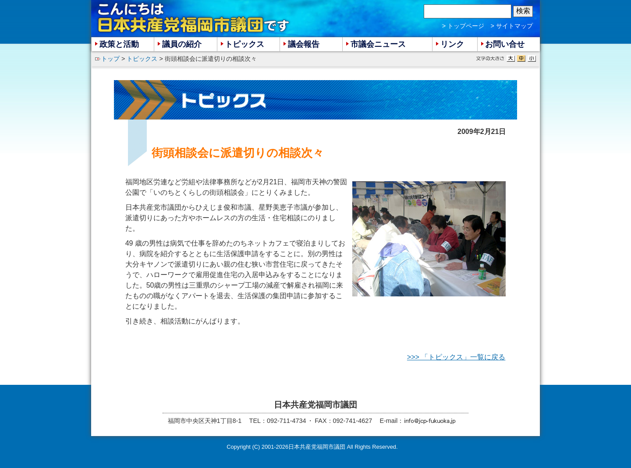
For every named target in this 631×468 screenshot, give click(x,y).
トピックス (142, 58)
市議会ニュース (378, 44)
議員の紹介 (182, 44)
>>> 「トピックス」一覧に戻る (456, 357)
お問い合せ (505, 44)
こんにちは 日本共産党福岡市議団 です (194, 18)
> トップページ (463, 25)
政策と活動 (119, 44)
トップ (110, 58)
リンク (452, 44)
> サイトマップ (512, 25)
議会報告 (303, 44)
